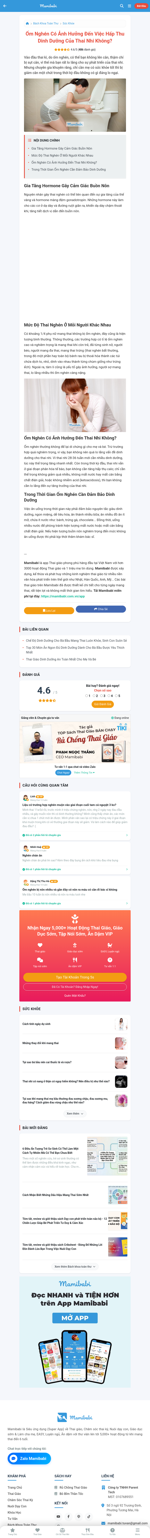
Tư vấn (12, 1519)
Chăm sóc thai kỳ (20, 1500)
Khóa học (14, 1512)
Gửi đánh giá (102, 704)
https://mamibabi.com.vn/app (63, 596)
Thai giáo (14, 1494)
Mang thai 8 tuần (38, 850)
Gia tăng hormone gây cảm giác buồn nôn (61, 148)
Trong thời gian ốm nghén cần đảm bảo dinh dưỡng (68, 169)
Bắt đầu (141, 5)
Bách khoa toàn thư (45, 23)
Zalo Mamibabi (28, 1458)
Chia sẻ (101, 609)
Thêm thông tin (84, 772)
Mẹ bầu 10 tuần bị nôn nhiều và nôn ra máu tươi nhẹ (53, 894)
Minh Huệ (40, 847)
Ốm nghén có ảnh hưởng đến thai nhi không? (64, 162)
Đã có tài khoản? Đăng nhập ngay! (75, 987)
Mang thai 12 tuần (38, 800)
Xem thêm (75, 1113)
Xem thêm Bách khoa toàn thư (75, 1266)
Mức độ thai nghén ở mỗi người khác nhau (62, 155)
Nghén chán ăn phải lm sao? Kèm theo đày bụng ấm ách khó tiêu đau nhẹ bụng (70, 860)
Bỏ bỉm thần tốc (68, 1494)
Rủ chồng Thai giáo (70, 1487)
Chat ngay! (63, 772)
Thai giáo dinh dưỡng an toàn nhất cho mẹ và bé (61, 659)
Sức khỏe (68, 23)
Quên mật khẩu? (75, 995)
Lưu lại (49, 610)
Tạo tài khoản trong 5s (75, 977)
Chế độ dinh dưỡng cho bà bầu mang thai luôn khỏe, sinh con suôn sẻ (76, 640)
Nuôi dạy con (17, 1506)
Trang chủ (15, 1487)
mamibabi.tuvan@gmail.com (128, 1523)
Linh (37, 796)
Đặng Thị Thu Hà (44, 881)
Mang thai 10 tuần (38, 885)
